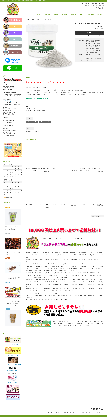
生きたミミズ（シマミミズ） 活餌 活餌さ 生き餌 (12, 253)
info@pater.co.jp (7, 101)
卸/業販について (67, 412)
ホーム (30, 14)
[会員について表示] (102, 8)
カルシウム (36, 131)
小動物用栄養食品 (29, 131)
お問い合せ (99, 14)
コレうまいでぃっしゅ (13, 327)
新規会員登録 (91, 14)
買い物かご (64, 14)
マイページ (73, 14)
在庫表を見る (84, 35)
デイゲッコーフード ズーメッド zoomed (90, 204)
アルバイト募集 (59, 412)
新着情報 (56, 14)
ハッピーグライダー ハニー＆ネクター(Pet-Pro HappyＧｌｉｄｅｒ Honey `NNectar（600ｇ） (12, 303)
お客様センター (50, 412)
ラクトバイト (56, 168)
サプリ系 (39, 19)
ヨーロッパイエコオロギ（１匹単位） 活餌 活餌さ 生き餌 (12, 278)
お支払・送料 (47, 14)
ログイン (82, 14)
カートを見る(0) (93, 35)
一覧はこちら (97, 216)
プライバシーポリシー (90, 412)
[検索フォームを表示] (97, 8)
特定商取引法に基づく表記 (78, 412)
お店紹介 (39, 14)
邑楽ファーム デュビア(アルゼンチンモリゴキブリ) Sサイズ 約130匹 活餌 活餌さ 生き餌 (12, 228)
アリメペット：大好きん (59, 204)
